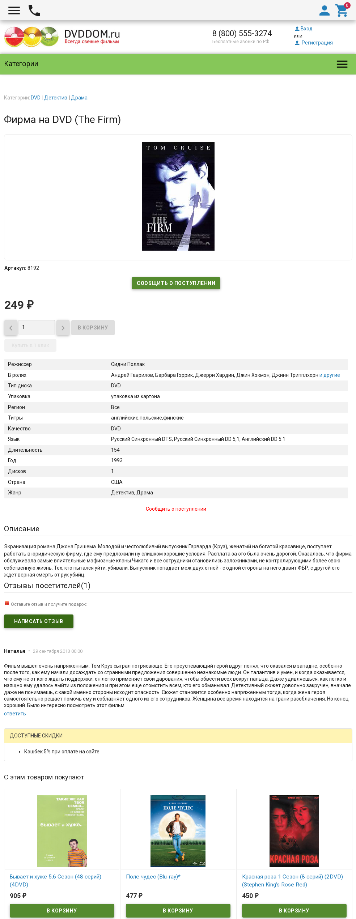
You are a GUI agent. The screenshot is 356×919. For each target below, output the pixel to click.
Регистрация (313, 43)
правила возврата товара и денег (209, 886)
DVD (36, 98)
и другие (329, 375)
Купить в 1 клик (30, 345)
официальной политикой (275, 872)
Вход (303, 28)
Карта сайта (229, 900)
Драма (79, 98)
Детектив (55, 98)
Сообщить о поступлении (176, 283)
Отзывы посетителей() (47, 585)
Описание (21, 528)
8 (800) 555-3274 (242, 33)
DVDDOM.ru (22, 855)
